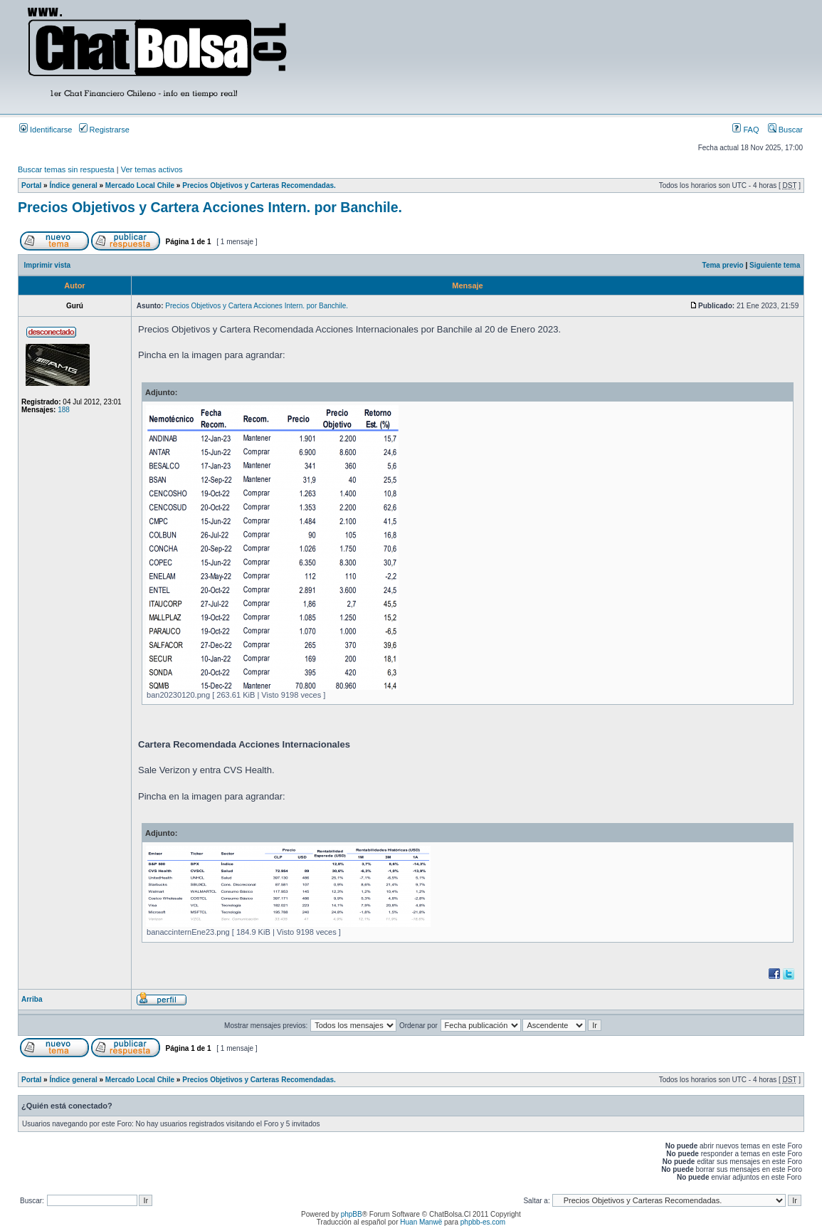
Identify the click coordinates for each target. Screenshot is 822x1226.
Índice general (73, 185)
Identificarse (45, 129)
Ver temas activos (152, 169)
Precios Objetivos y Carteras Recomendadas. (259, 185)
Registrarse (104, 129)
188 (64, 410)
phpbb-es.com (482, 1222)
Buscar (785, 129)
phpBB (351, 1214)
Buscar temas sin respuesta (66, 169)
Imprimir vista (47, 265)
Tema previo (723, 265)
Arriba (31, 999)
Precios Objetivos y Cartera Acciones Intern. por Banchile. (210, 207)
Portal (31, 185)
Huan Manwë (421, 1222)
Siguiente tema (774, 265)
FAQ (745, 129)
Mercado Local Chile (139, 185)
